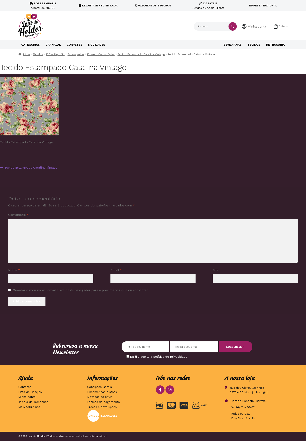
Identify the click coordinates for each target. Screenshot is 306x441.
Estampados (76, 54)
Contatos (24, 387)
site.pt (103, 436)
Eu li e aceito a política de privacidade (158, 356)
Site (215, 270)
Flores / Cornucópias (101, 54)
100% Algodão (55, 54)
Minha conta (257, 26)
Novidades (96, 44)
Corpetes (74, 44)
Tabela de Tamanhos (33, 402)
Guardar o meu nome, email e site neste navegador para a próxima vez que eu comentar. (80, 290)
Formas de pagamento (103, 402)
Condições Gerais (99, 387)
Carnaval (53, 44)
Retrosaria (275, 44)
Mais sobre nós (29, 407)
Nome (14, 270)
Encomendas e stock (102, 392)
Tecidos (253, 44)
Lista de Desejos (30, 392)
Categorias (30, 44)
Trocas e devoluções (102, 407)
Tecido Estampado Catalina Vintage (141, 54)
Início (26, 54)
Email (116, 270)
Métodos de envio (99, 397)
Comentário (18, 215)
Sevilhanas (232, 44)
